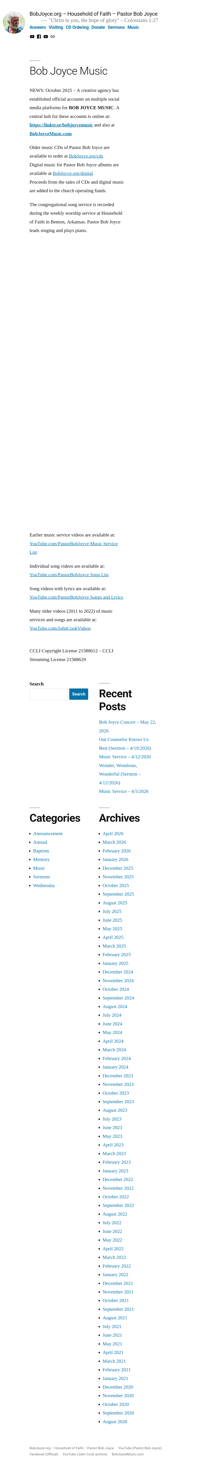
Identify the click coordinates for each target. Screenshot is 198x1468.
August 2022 (115, 1214)
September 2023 (118, 1102)
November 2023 (118, 1084)
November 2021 (118, 1292)
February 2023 (117, 1162)
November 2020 (118, 1396)
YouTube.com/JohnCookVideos (60, 628)
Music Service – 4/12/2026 (125, 757)
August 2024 (115, 1007)
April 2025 (113, 937)
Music (133, 27)
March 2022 (114, 1257)
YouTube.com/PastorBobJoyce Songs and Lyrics (76, 597)
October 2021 (116, 1300)
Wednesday (44, 886)
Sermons (116, 27)
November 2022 (118, 1188)
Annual (40, 842)
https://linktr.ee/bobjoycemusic (61, 125)
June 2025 (112, 920)
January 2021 (115, 1378)
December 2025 (118, 868)
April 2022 (113, 1249)
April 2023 (113, 1145)
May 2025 (112, 929)
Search (37, 684)
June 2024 (112, 1024)
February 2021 (117, 1370)
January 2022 (115, 1275)
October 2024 (116, 989)
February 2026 (117, 851)
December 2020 (118, 1387)
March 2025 (114, 946)
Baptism (41, 851)
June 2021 (112, 1335)
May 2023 (112, 1136)
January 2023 (115, 1171)
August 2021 (115, 1318)
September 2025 (118, 894)
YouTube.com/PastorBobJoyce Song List (69, 575)
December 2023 (118, 1076)
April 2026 (113, 834)
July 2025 (112, 911)
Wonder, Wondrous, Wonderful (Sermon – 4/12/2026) (120, 774)
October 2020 (116, 1404)
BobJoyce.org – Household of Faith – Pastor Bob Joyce (93, 14)
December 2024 (118, 972)
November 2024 (118, 981)
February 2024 (117, 1058)
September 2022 (118, 1205)
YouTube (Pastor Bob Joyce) (139, 1448)
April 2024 (113, 1041)
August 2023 (115, 1110)
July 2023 (112, 1119)
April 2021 (113, 1352)
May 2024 (112, 1032)
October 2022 (116, 1197)
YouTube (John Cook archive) (85, 1454)
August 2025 (115, 903)
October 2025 (116, 886)
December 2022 (118, 1179)
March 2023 (114, 1154)
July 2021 (112, 1327)
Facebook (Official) (44, 1454)
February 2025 (117, 955)
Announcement (47, 834)
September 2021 (118, 1309)
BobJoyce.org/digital (73, 173)
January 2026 (115, 859)
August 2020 (115, 1422)
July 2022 (112, 1223)
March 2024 (114, 1050)
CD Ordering (77, 27)
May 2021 (112, 1344)
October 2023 (116, 1093)
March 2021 (114, 1361)
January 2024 (115, 1067)
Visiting (56, 27)
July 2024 (112, 1015)
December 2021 (118, 1283)
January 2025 (115, 963)
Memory (41, 859)
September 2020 (118, 1413)
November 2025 (118, 877)
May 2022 (112, 1240)
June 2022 (112, 1231)
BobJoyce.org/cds (86, 156)
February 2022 (117, 1266)
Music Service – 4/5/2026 (123, 791)
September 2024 (118, 998)
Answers (38, 27)
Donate (98, 27)
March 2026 (114, 842)
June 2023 (112, 1128)
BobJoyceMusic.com (51, 134)
